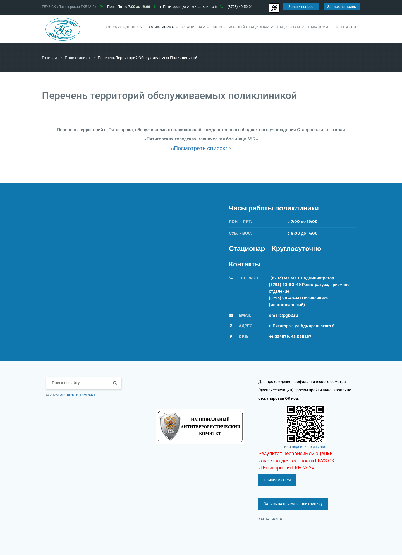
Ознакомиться (277, 480)
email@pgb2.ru (283, 315)
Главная (49, 57)
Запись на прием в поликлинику (293, 503)
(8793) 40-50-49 (285, 284)
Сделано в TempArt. (77, 395)
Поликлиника (77, 57)
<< (172, 149)
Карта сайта (270, 519)
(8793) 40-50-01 (286, 277)
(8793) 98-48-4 (283, 297)
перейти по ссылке (309, 446)
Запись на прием (342, 6)
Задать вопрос (300, 6)
